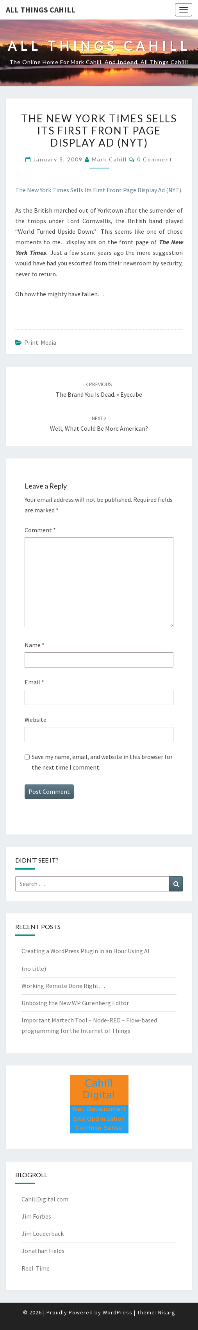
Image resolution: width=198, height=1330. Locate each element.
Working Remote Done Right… (63, 986)
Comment (40, 530)
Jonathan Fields (42, 1251)
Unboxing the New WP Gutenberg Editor (75, 1003)
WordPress (117, 1312)
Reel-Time (35, 1268)
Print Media (40, 342)
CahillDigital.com (44, 1199)
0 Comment (155, 159)
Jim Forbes (36, 1216)
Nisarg (166, 1312)
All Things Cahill (40, 9)
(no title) (33, 968)
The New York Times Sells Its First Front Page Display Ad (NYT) (98, 190)
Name (35, 645)
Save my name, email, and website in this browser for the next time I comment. (102, 762)
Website (35, 719)
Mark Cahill (109, 159)
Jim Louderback (42, 1233)
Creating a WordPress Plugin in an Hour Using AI (85, 951)
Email (34, 682)
